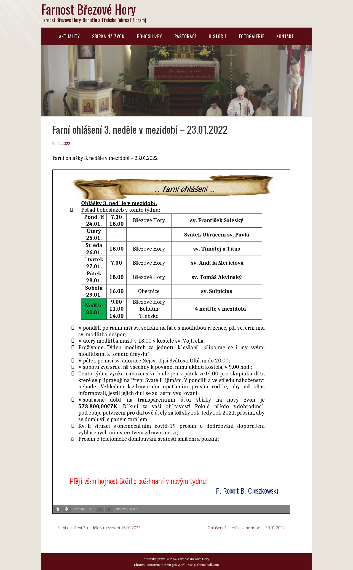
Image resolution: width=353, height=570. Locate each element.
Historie (218, 36)
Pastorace (186, 36)
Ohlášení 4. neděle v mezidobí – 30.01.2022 (249, 527)
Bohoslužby (149, 36)
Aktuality (69, 36)
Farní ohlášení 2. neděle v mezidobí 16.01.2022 (96, 527)
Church (139, 565)
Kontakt (285, 36)
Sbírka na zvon (108, 36)
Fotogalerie (251, 36)
